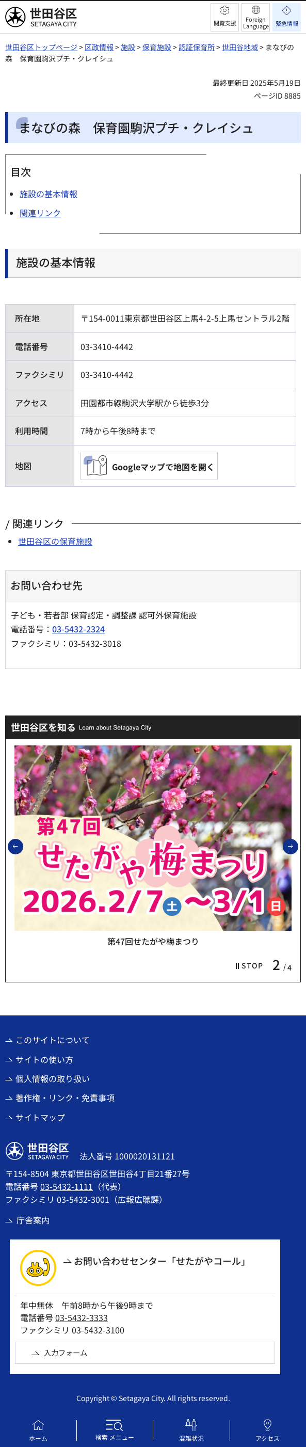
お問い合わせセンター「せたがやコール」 (162, 1260)
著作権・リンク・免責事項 (65, 1097)
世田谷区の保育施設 (55, 541)
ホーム (38, 1438)
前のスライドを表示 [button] (22, 846)
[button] (225, 17)
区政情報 (99, 47)
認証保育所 (197, 47)
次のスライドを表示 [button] (297, 846)
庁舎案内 (33, 1220)
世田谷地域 (240, 47)
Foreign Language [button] (256, 22)
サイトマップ (40, 1117)
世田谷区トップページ (41, 47)
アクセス (267, 1438)
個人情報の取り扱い (52, 1078)
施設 (128, 47)
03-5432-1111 (66, 1186)
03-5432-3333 (81, 1317)
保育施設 (156, 47)
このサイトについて (52, 1039)
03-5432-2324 (78, 629)
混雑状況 (191, 1438)
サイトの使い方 (44, 1059)
